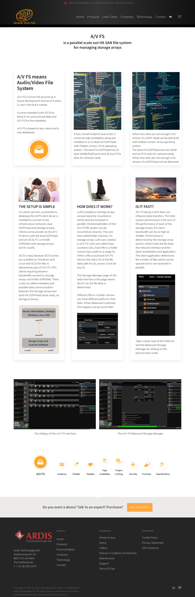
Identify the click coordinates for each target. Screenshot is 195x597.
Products (62, 544)
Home (60, 539)
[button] (179, 18)
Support (104, 563)
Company (62, 554)
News (102, 542)
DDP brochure (150, 547)
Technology (63, 559)
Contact (61, 565)
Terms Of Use (107, 568)
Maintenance (106, 558)
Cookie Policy (150, 537)
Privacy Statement (153, 542)
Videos (103, 547)
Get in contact (139, 507)
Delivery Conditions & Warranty (118, 553)
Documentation (66, 549)
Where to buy (107, 537)
